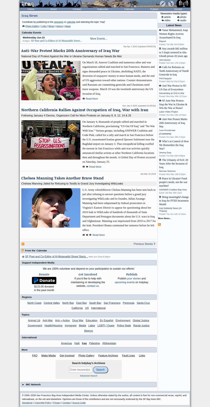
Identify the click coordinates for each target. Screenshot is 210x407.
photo (181, 17)
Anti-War (48, 320)
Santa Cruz (143, 303)
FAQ (34, 355)
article (166, 17)
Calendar (129, 9)
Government (35, 325)
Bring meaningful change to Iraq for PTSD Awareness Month (174, 201)
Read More (92, 98)
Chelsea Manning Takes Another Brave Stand (62, 178)
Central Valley (52, 303)
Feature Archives (108, 355)
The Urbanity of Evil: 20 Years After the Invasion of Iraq (173, 164)
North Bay (68, 303)
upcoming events (125, 282)
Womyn (88, 330)
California (77, 308)
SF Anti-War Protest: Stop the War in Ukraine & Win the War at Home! (173, 104)
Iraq (84, 343)
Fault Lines (128, 355)
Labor (91, 325)
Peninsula (128, 303)
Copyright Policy (43, 402)
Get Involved (67, 355)
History (59, 26)
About (53, 9)
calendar (71, 22)
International (98, 308)
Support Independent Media (38, 262)
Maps (68, 26)
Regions (27, 297)
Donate (178, 9)
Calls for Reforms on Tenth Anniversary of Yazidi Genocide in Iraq (174, 71)
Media (82, 325)
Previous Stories (145, 244)
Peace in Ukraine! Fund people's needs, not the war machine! (173, 182)
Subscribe (102, 9)
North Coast (34, 303)
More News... (164, 218)
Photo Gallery (32, 26)
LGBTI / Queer (106, 325)
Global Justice (141, 320)
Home (31, 9)
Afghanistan (109, 343)
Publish (154, 9)
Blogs (51, 26)
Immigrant (70, 325)
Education (91, 320)
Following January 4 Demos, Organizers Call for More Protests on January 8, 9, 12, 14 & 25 (76, 115)
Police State (124, 325)
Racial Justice (141, 325)
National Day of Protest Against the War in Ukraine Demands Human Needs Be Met (71, 56)
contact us (93, 286)
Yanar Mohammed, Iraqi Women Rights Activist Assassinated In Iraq (173, 34)
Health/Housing (53, 325)
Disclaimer (27, 402)
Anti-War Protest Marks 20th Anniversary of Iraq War (70, 50)
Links (44, 26)
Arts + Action (62, 320)
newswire (58, 22)
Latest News (174, 25)
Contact (77, 9)
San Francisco (112, 303)
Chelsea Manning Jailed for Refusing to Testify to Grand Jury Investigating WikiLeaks (72, 183)
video (166, 20)
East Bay (81, 303)
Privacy (57, 402)
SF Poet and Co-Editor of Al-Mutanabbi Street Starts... (56, 256)
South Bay (95, 303)
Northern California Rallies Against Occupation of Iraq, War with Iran (84, 109)
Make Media (48, 355)
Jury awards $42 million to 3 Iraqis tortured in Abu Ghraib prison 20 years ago (173, 52)
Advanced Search (88, 376)
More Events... (98, 38)
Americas (66, 343)
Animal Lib (34, 320)
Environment (123, 320)
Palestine (94, 343)
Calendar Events (31, 32)
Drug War (77, 320)
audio (182, 20)
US (87, 308)
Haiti (77, 343)
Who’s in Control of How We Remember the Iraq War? (174, 145)
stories (134, 278)
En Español (106, 320)
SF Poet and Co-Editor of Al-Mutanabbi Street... (56, 40)
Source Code (79, 402)
